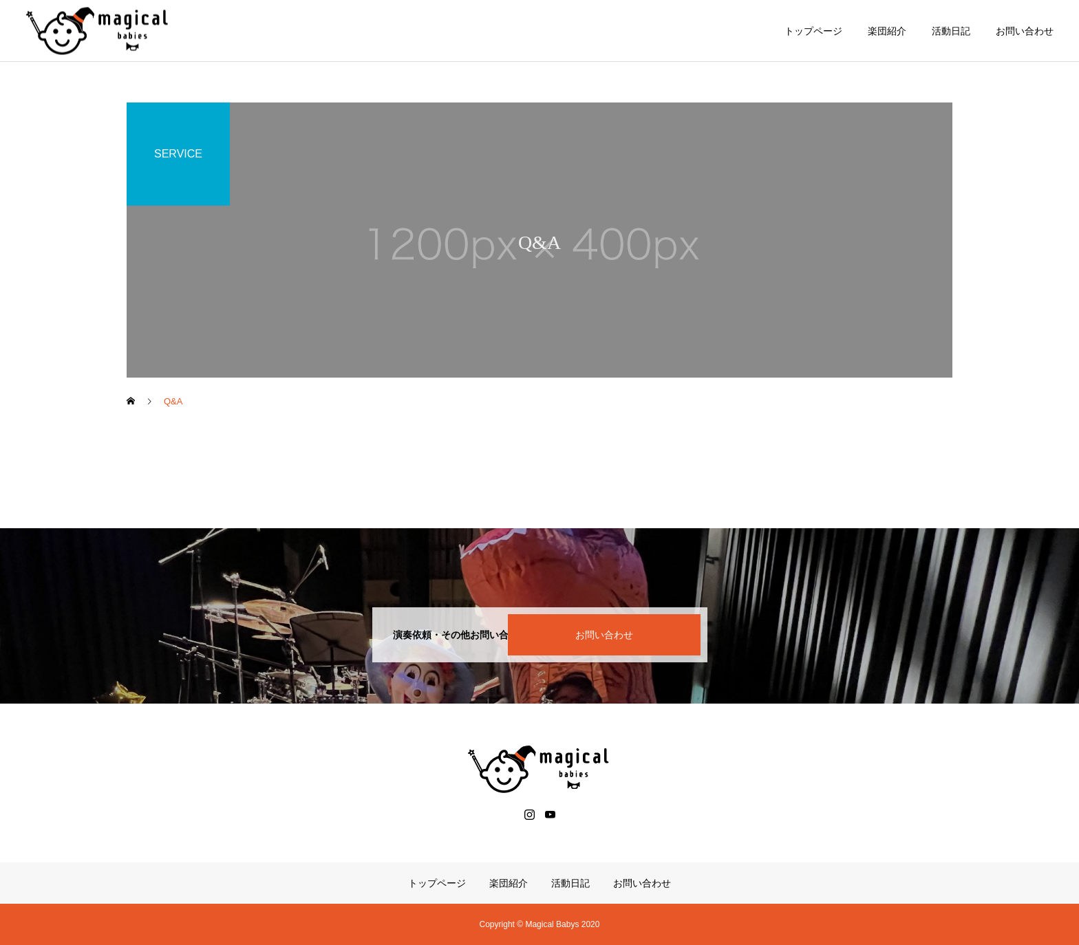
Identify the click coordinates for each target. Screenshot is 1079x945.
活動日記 (951, 30)
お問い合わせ (1025, 30)
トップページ (813, 30)
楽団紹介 (887, 30)
